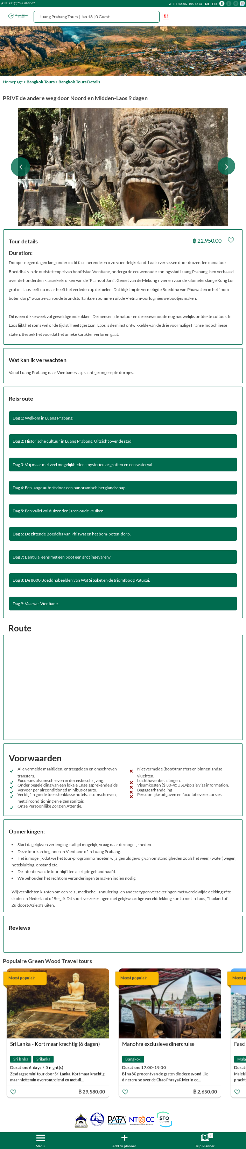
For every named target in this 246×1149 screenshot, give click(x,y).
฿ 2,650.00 (205, 1091)
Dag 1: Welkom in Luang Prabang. (43, 418)
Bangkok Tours (41, 81)
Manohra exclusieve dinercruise (158, 1044)
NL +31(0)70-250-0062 (20, 3)
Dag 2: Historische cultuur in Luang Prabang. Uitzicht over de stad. (73, 441)
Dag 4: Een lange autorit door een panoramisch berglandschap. (70, 487)
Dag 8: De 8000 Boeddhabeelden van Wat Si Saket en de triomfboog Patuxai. (81, 580)
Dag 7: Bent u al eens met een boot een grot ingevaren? (62, 557)
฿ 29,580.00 (91, 1091)
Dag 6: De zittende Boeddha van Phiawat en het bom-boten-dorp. (72, 534)
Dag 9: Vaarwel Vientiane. (36, 603)
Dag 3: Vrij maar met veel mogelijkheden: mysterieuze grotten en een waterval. (83, 464)
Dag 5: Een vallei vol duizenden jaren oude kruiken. (59, 510)
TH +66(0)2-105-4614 (187, 4)
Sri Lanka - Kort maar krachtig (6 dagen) (55, 1044)
